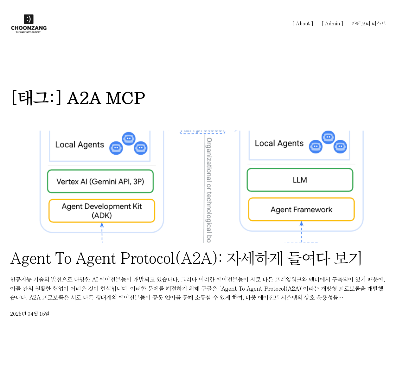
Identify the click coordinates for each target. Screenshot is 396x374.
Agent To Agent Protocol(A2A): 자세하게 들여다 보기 (186, 258)
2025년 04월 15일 (30, 313)
